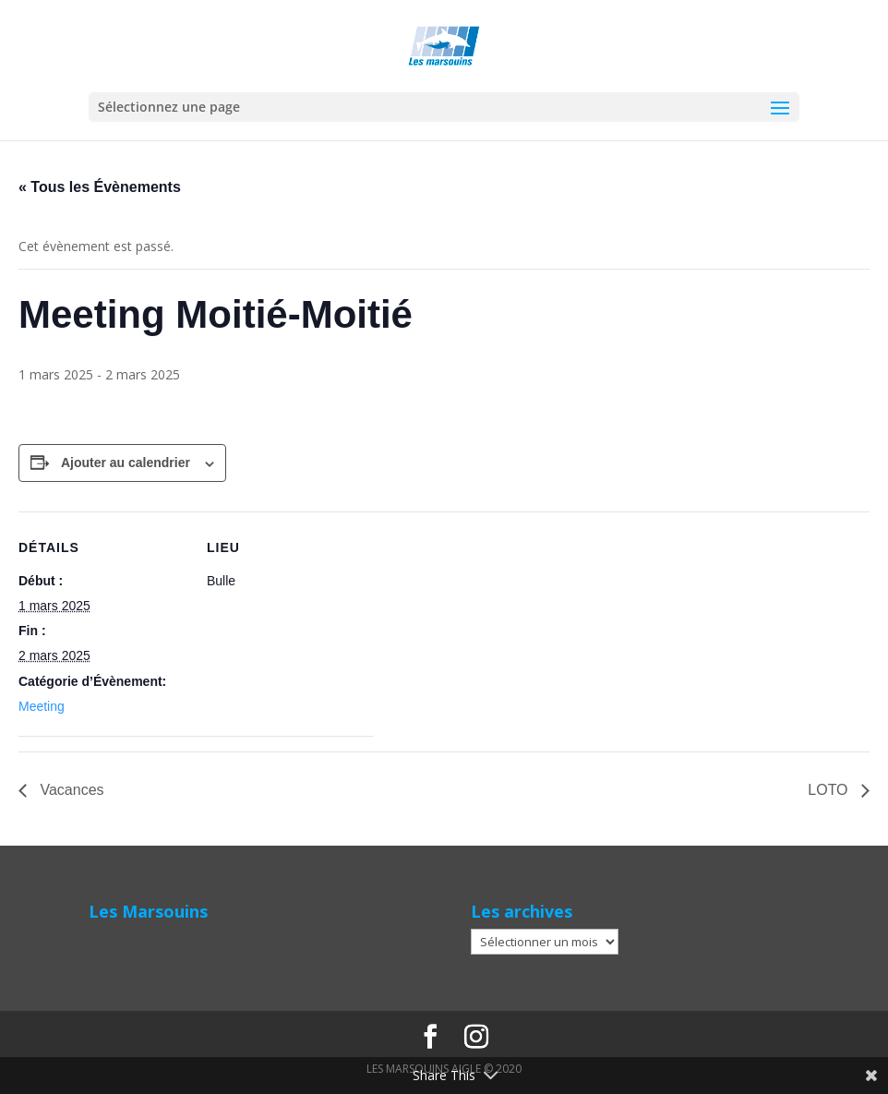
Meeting (41, 706)
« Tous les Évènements (99, 187)
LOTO (830, 790)
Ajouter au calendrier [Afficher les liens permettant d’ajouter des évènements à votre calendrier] (125, 462)
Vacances (70, 790)
